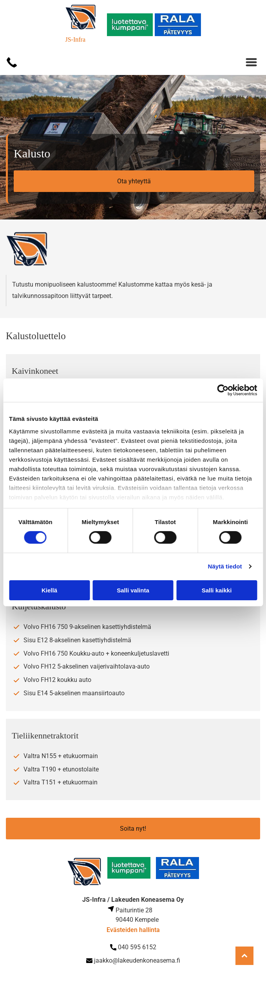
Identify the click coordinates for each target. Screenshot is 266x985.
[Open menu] (251, 62)
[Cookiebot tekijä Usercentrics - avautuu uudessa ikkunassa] (222, 390)
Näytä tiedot (225, 566)
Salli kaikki (217, 590)
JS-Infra (75, 39)
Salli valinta (133, 590)
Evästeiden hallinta (133, 930)
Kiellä (49, 590)
